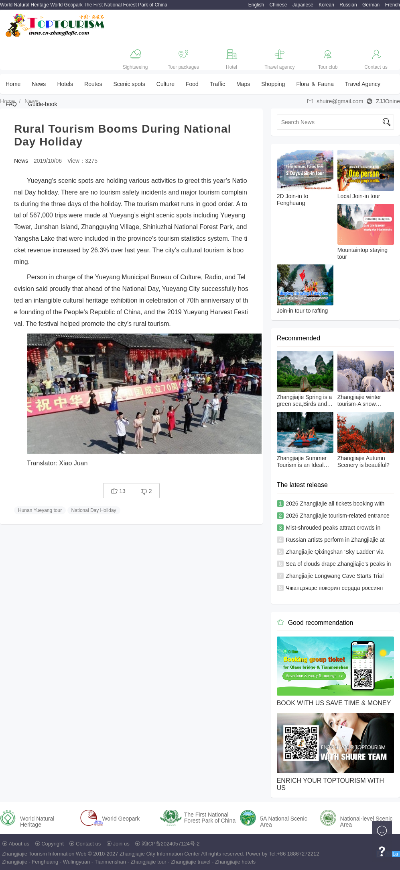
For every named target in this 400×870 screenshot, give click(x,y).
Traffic (217, 84)
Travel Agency (362, 84)
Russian (348, 5)
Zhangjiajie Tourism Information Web (44, 854)
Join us (121, 844)
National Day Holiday (93, 510)
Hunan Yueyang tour (40, 510)
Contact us (88, 844)
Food (192, 84)
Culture (165, 84)
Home (13, 84)
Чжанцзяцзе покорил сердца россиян (334, 588)
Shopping (273, 84)
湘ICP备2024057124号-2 (171, 844)
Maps (243, 84)
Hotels (65, 84)
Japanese (302, 5)
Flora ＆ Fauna (314, 84)
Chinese (278, 5)
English (256, 5)
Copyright (52, 844)
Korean (326, 5)
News (39, 84)
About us (19, 844)
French (392, 5)
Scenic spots (129, 84)
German (371, 5)
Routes (93, 84)
